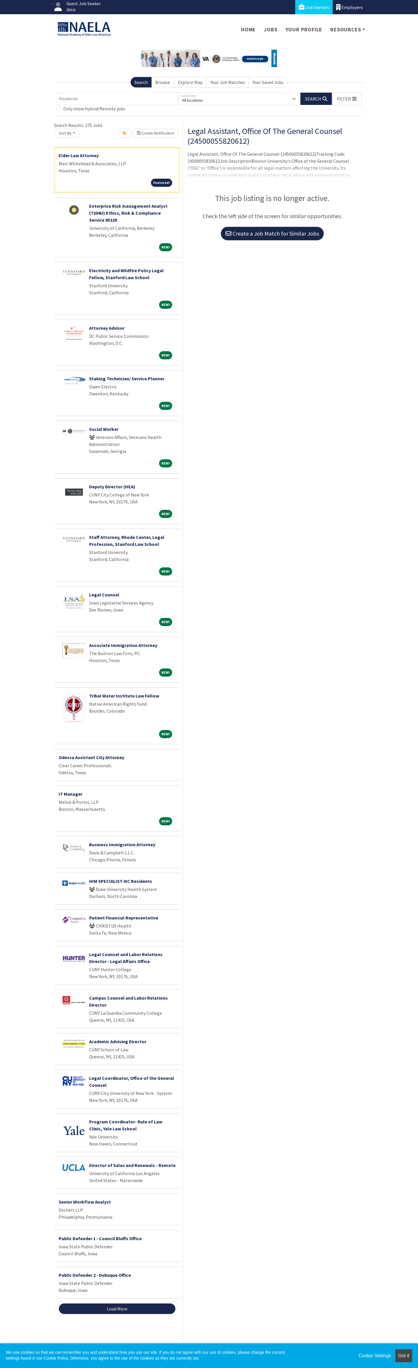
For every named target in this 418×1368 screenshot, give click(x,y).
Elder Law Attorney (79, 155)
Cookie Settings (374, 1355)
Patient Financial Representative (123, 918)
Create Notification (155, 133)
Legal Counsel (104, 595)
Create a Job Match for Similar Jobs (272, 233)
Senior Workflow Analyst (85, 1202)
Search (141, 82)
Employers (349, 7)
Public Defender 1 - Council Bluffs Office (100, 1238)
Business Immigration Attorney (122, 844)
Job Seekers (314, 7)
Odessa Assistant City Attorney (91, 757)
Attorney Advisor (107, 328)
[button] (347, 98)
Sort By (65, 133)
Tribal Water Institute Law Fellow (124, 696)
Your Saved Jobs (268, 82)
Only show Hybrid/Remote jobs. (94, 109)
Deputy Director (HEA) (112, 487)
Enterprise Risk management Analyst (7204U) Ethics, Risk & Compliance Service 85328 (128, 213)
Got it (403, 1355)
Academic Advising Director (117, 1041)
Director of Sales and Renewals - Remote (132, 1165)
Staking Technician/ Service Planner (126, 378)
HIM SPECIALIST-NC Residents (120, 881)
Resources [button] (345, 29)
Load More (117, 1309)
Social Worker (103, 429)
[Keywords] (117, 98)
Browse (162, 82)
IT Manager (70, 794)
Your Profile (304, 29)
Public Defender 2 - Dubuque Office (95, 1275)
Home (248, 29)
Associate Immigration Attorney (123, 645)
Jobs (270, 29)
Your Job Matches (227, 82)
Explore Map (190, 82)
